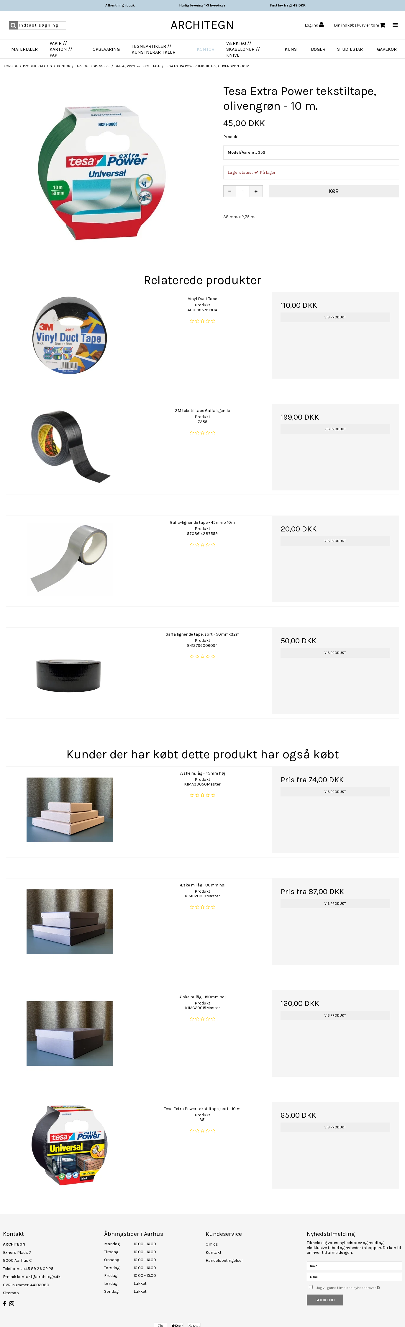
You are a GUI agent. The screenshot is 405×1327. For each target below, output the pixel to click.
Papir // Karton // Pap (61, 49)
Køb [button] (334, 191)
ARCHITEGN (202, 24)
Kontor (205, 49)
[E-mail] (354, 1276)
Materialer (24, 49)
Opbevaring (106, 49)
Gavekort (388, 49)
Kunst (292, 49)
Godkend (325, 1300)
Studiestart (351, 49)
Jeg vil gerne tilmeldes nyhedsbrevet (359, 1286)
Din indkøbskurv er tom (359, 25)
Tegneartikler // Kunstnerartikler (154, 49)
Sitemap (11, 1292)
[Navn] (354, 1265)
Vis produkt (335, 317)
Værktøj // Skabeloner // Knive (243, 49)
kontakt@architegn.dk (38, 1276)
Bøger (318, 49)
